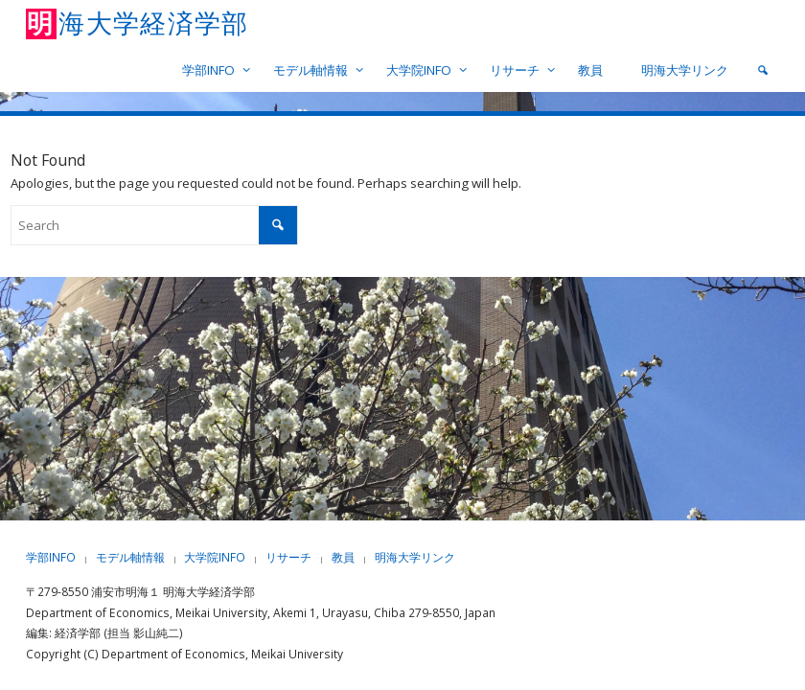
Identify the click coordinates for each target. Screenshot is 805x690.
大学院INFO (214, 557)
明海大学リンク (415, 557)
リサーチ (288, 557)
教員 (343, 557)
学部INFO (51, 557)
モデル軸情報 (130, 557)
